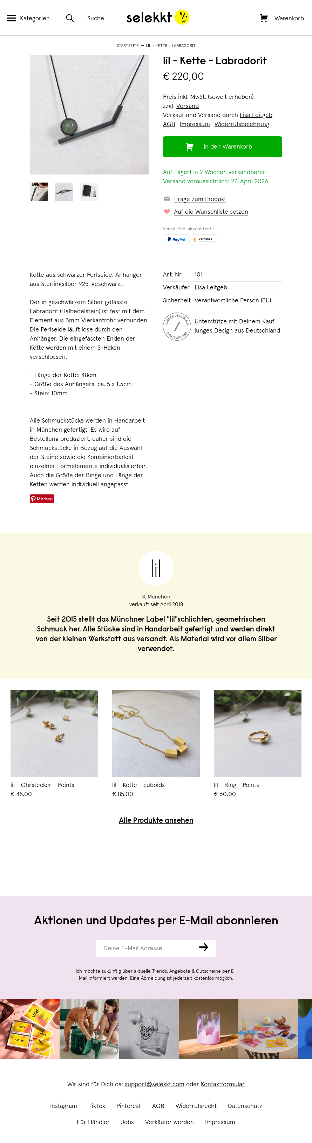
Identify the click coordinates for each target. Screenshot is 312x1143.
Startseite (128, 46)
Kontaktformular (223, 1084)
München (159, 597)
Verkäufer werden (169, 1122)
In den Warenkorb (228, 147)
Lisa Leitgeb (256, 115)
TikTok (96, 1106)
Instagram (63, 1106)
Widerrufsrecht (196, 1106)
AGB (158, 1106)
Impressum (220, 1122)
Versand (187, 106)
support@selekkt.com (154, 1084)
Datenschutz (245, 1106)
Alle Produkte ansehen (156, 821)
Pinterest (128, 1106)
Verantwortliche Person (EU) (233, 300)
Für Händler (93, 1122)
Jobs (127, 1122)
